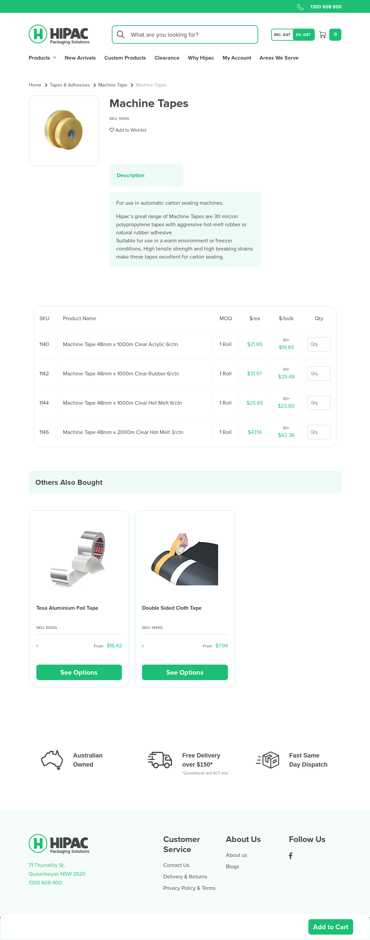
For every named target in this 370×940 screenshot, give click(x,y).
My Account (237, 58)
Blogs (232, 866)
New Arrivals (80, 58)
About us (236, 855)
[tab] (146, 175)
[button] (127, 130)
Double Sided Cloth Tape (172, 608)
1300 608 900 (319, 6)
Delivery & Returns (185, 876)
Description (130, 175)
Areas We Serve (279, 58)
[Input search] (185, 34)
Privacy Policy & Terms (189, 888)
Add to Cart (330, 927)
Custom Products (125, 58)
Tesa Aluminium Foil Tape (67, 608)
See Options (79, 672)
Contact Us (176, 865)
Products (43, 57)
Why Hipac (201, 58)
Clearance (167, 58)
